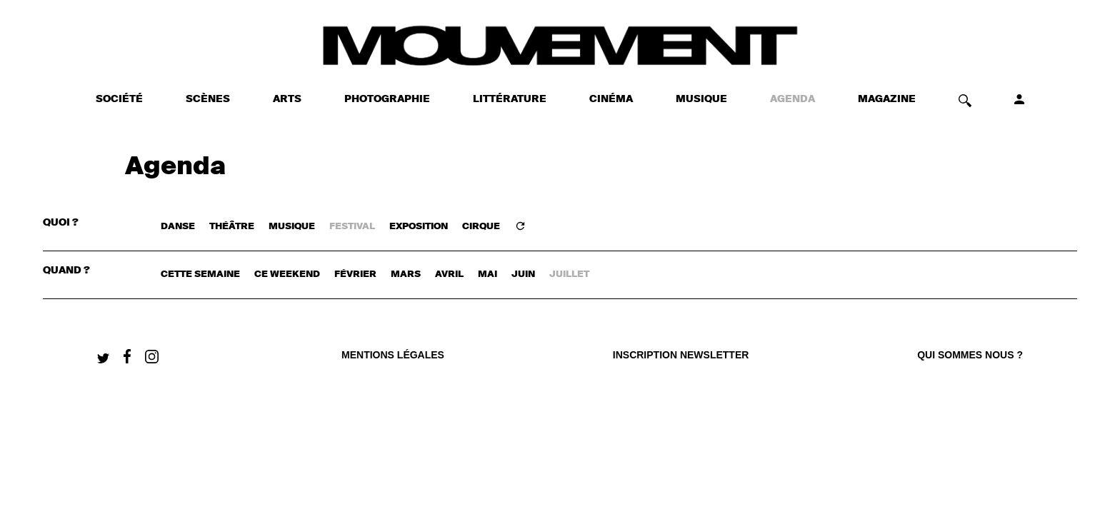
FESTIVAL (352, 226)
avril (449, 274)
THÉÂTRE (231, 226)
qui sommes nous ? (970, 355)
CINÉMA (611, 99)
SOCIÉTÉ (119, 99)
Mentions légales (392, 355)
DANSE (178, 226)
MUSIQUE (701, 99)
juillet (569, 274)
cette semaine (200, 274)
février (355, 274)
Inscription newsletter (681, 355)
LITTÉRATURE (509, 99)
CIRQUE (481, 226)
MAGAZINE (887, 99)
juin (523, 274)
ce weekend (287, 274)
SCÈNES (208, 99)
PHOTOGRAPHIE (387, 99)
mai (487, 274)
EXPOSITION (418, 226)
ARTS (287, 99)
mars (406, 274)
